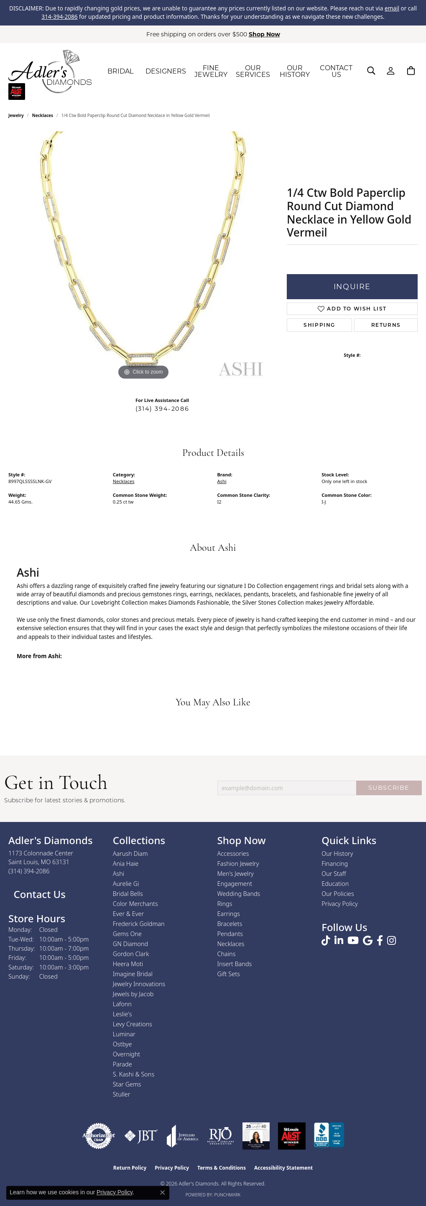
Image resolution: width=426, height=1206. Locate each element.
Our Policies (337, 894)
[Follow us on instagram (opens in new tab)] (391, 941)
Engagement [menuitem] (235, 884)
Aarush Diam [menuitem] (130, 853)
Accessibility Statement (283, 1167)
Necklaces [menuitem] (231, 944)
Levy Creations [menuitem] (132, 1024)
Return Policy (130, 1167)
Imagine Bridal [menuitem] (133, 974)
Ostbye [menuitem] (122, 1044)
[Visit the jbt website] (141, 1136)
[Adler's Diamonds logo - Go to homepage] (50, 71)
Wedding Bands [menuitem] (238, 894)
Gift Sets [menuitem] (228, 974)
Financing (334, 864)
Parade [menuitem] (122, 1064)
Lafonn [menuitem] (122, 1004)
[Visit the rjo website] (220, 1136)
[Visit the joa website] (183, 1136)
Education (335, 884)
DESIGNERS (165, 71)
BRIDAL (120, 71)
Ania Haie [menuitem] (126, 864)
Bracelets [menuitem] (229, 924)
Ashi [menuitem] (118, 874)
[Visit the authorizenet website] (98, 1136)
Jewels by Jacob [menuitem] (133, 994)
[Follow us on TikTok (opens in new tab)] (325, 941)
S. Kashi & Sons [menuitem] (133, 1074)
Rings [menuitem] (224, 904)
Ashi (222, 481)
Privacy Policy (339, 904)
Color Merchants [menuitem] (135, 904)
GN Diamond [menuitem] (130, 944)
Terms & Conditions (221, 1167)
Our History (337, 853)
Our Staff (333, 874)
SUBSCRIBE (389, 787)
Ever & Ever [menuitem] (128, 914)
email (392, 8)
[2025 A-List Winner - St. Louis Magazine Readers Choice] (292, 1136)
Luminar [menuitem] (124, 1034)
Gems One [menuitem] (127, 934)
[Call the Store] (29, 871)
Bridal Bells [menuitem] (128, 894)
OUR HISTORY (295, 71)
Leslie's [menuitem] (122, 1014)
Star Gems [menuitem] (127, 1084)
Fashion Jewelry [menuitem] (238, 864)
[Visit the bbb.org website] (329, 1136)
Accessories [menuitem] (233, 853)
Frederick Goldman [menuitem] (139, 924)
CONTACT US (336, 71)
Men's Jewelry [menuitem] (235, 874)
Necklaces (43, 115)
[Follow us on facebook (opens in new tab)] (380, 941)
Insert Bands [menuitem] (234, 964)
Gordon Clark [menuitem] (131, 954)
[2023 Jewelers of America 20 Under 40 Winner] (256, 1136)
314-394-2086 (59, 16)
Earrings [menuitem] (228, 914)
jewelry (16, 115)
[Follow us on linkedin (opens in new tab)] (338, 941)
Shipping (319, 325)
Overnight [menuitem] (126, 1054)
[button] (371, 70)
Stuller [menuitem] (121, 1094)
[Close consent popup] (162, 1192)
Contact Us (38, 894)
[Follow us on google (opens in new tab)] (367, 941)
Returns (386, 325)
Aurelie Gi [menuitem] (126, 884)
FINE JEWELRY (210, 71)
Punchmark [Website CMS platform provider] (227, 1195)
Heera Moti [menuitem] (128, 964)
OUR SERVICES (253, 71)
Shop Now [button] (264, 34)
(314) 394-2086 (162, 408)
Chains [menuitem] (226, 954)
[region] (143, 256)
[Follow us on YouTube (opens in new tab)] (353, 941)
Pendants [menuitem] (230, 934)
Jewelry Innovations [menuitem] (139, 984)
